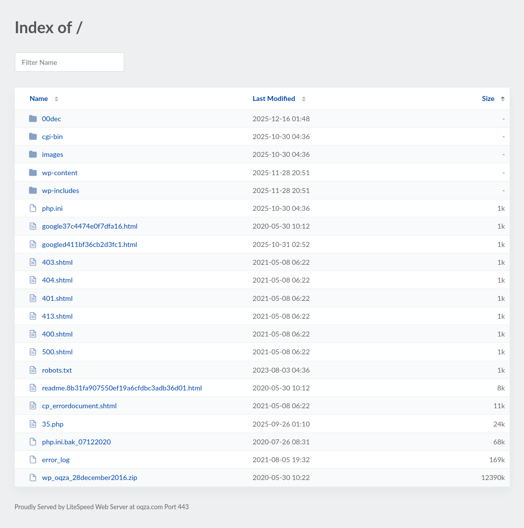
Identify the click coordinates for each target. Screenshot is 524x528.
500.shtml (51, 351)
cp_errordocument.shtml (73, 405)
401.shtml (51, 298)
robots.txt (50, 370)
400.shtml (51, 334)
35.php (46, 424)
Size (488, 98)
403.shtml (51, 262)
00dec (45, 118)
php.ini (46, 208)
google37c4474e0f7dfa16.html (83, 226)
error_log (49, 459)
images (46, 154)
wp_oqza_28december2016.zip (83, 477)
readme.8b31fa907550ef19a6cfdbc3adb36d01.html (115, 388)
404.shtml (51, 280)
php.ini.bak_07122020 (70, 441)
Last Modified (274, 98)
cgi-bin (46, 136)
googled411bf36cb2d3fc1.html (83, 244)
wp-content (53, 172)
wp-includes (54, 190)
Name (39, 98)
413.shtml (51, 316)
